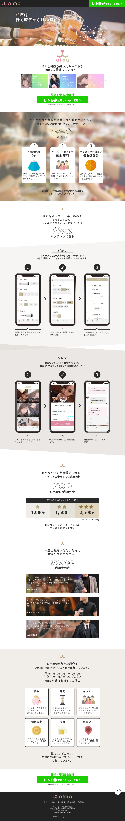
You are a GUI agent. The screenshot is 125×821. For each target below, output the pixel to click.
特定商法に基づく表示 (68, 802)
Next (106, 81)
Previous (19, 81)
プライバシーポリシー (49, 802)
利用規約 (81, 802)
